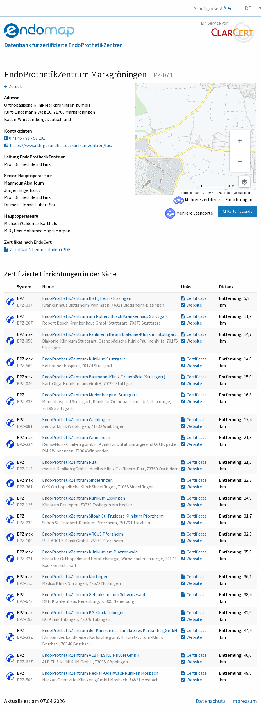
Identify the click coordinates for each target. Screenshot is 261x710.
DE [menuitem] (248, 8)
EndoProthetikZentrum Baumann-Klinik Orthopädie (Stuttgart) (104, 377)
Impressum (244, 701)
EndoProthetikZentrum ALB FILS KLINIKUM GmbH (91, 655)
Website (191, 305)
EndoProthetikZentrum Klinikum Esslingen (84, 498)
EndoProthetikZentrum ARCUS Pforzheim (83, 534)
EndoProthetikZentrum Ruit (69, 462)
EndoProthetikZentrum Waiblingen (76, 419)
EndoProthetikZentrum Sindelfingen (78, 480)
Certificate (194, 298)
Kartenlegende (238, 211)
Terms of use (190, 192)
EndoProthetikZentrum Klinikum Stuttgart (84, 359)
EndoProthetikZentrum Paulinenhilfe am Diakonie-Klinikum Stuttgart (109, 334)
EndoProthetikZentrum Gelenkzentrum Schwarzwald (94, 594)
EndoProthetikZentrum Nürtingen (75, 576)
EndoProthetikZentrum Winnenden (76, 437)
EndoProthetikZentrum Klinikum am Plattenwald (90, 552)
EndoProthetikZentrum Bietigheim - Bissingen (87, 298)
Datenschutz (211, 701)
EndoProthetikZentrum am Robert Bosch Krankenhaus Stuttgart (105, 316)
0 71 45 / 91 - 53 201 (24, 138)
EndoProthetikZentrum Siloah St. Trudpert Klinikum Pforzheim (103, 516)
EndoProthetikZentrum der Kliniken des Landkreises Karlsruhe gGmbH (110, 630)
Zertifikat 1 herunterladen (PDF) (38, 249)
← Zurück (13, 86)
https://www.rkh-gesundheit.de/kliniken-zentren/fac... (59, 145)
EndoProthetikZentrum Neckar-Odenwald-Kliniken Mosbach (100, 673)
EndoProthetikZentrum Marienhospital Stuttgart (90, 394)
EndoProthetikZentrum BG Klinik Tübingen (84, 612)
